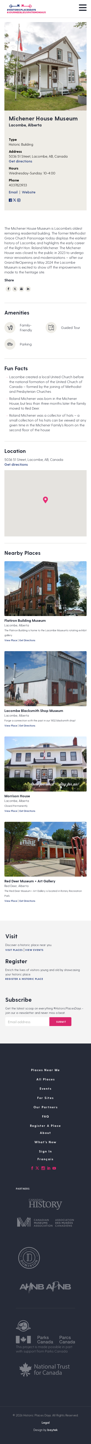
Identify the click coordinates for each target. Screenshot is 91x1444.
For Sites (45, 1098)
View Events (34, 949)
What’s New (45, 1142)
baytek (52, 1430)
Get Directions (27, 640)
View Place (10, 640)
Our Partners (45, 1107)
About (45, 1133)
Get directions (20, 161)
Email (13, 192)
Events (46, 1088)
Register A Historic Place (24, 978)
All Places (45, 1079)
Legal (46, 1422)
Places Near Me (45, 1070)
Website (28, 192)
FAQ (45, 1116)
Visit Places (14, 949)
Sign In (45, 1151)
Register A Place (45, 1125)
